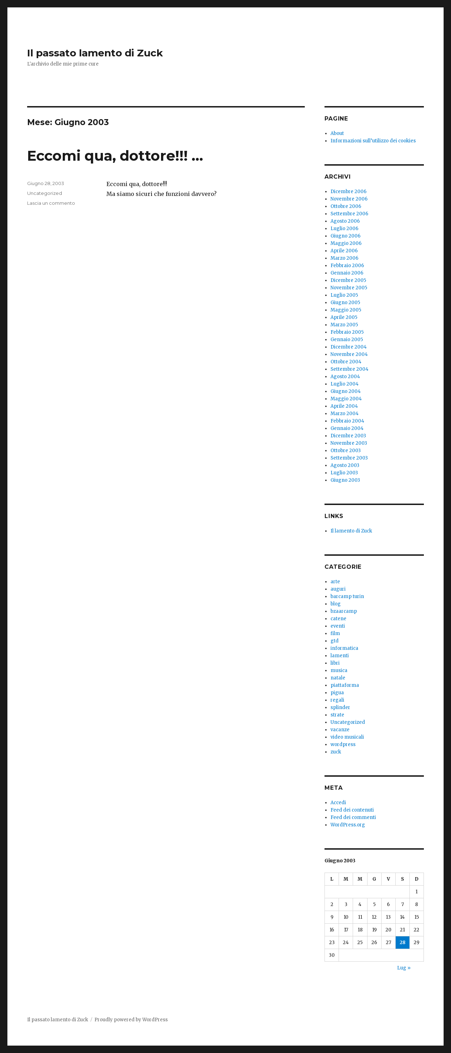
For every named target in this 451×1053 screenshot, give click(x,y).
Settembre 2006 (349, 214)
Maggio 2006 (346, 243)
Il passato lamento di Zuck (95, 53)
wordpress (343, 744)
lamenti (339, 656)
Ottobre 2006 (345, 206)
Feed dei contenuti (352, 810)
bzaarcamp (343, 611)
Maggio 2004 (346, 399)
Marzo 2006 (344, 258)
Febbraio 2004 (347, 421)
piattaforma (344, 685)
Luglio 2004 (344, 384)
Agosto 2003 (344, 465)
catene (338, 619)
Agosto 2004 (345, 377)
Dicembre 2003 (348, 436)
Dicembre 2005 (348, 280)
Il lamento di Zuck (351, 531)
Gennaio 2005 (346, 340)
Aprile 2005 (343, 317)
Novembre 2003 (348, 443)
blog (335, 604)
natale (337, 678)
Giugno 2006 (345, 236)
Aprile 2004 (344, 406)
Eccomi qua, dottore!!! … (115, 155)
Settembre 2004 (349, 369)
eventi (337, 626)
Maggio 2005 (345, 310)
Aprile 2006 (344, 251)
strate (337, 715)
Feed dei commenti (353, 817)
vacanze (340, 730)
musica (338, 670)
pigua (337, 693)
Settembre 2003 (349, 458)
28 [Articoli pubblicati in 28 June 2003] (403, 943)
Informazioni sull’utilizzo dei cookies (373, 141)
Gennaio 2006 (346, 273)
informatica (344, 648)
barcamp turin (347, 596)
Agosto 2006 (345, 221)
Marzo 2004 (344, 414)
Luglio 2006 (344, 229)
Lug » (403, 968)
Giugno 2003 (345, 480)
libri (335, 663)
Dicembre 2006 (348, 192)
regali (337, 700)
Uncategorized (44, 193)
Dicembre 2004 (348, 347)
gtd (334, 641)
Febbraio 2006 (347, 266)
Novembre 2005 (348, 288)
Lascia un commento (51, 203)
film (335, 633)
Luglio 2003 (344, 473)
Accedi (338, 803)
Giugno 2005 (345, 303)
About (337, 133)
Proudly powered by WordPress (131, 1020)
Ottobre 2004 (346, 362)
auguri (338, 589)
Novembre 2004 (349, 354)
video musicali (347, 737)
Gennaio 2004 (347, 428)
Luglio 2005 (344, 295)
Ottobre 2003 (345, 451)
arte (335, 582)
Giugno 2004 (345, 391)
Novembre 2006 (348, 199)
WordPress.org (347, 825)
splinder (340, 707)
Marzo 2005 (344, 325)
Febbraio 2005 (347, 332)
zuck (335, 752)
